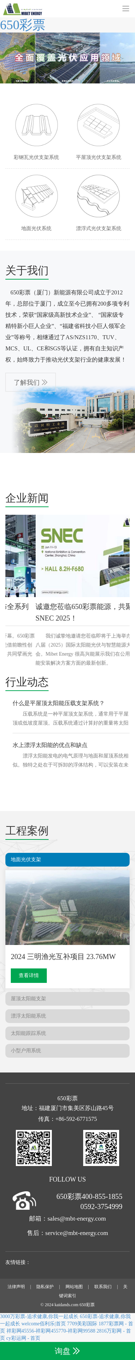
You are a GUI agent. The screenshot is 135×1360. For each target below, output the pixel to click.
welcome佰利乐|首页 (44, 1323)
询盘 (63, 1351)
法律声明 (16, 1286)
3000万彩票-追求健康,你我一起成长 (39, 1316)
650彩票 (22, 25)
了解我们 (27, 382)
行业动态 (27, 682)
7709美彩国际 (82, 1323)
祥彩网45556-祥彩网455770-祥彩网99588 (50, 1331)
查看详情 (29, 975)
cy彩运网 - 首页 (23, 1338)
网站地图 (74, 1286)
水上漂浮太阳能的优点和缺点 (50, 745)
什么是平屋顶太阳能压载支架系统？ (59, 703)
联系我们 (103, 1286)
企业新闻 (27, 498)
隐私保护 (45, 1286)
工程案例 (27, 831)
